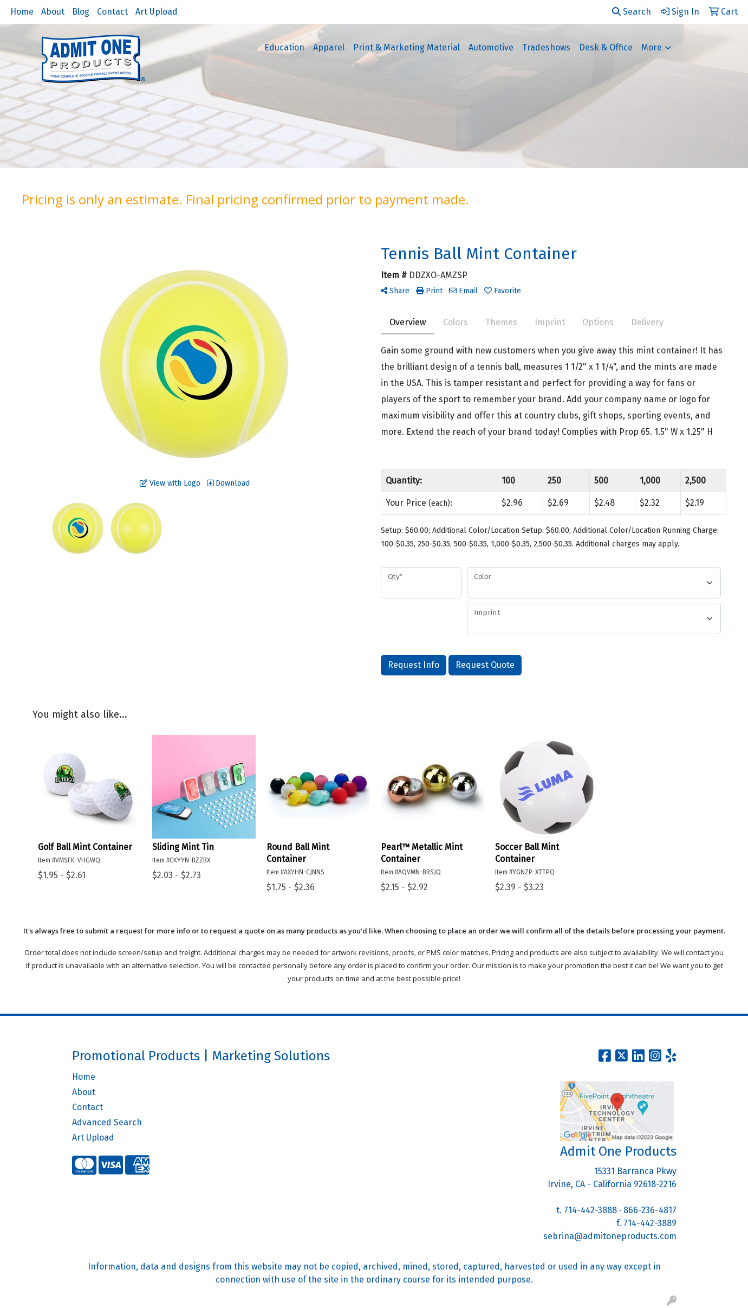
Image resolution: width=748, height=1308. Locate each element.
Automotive (491, 47)
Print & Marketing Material (406, 47)
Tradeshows (546, 47)
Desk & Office (606, 47)
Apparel (328, 47)
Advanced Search (107, 1122)
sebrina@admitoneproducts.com (610, 1236)
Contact (112, 12)
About (52, 12)
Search (631, 12)
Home (22, 12)
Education (284, 47)
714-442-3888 (590, 1210)
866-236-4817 (650, 1210)
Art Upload (156, 12)
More (651, 47)
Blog (80, 12)
